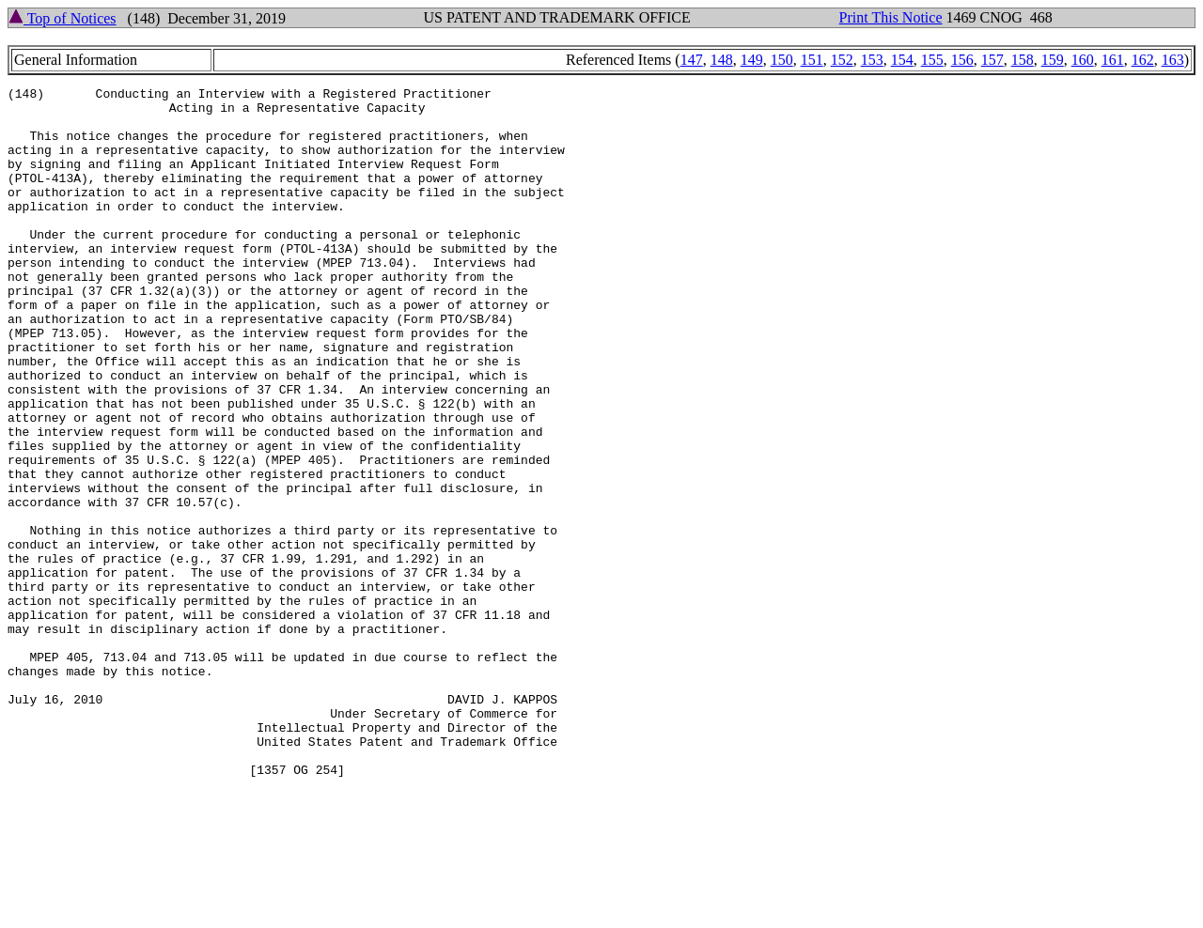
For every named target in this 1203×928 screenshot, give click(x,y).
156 (962, 60)
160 (1082, 60)
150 (782, 60)
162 (1143, 60)
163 (1173, 60)
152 (842, 60)
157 (992, 60)
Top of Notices (62, 18)
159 (1052, 60)
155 (932, 60)
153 (872, 60)
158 (1022, 60)
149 (752, 60)
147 (691, 60)
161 (1112, 60)
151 (812, 60)
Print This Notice (891, 17)
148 (722, 60)
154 (902, 60)
